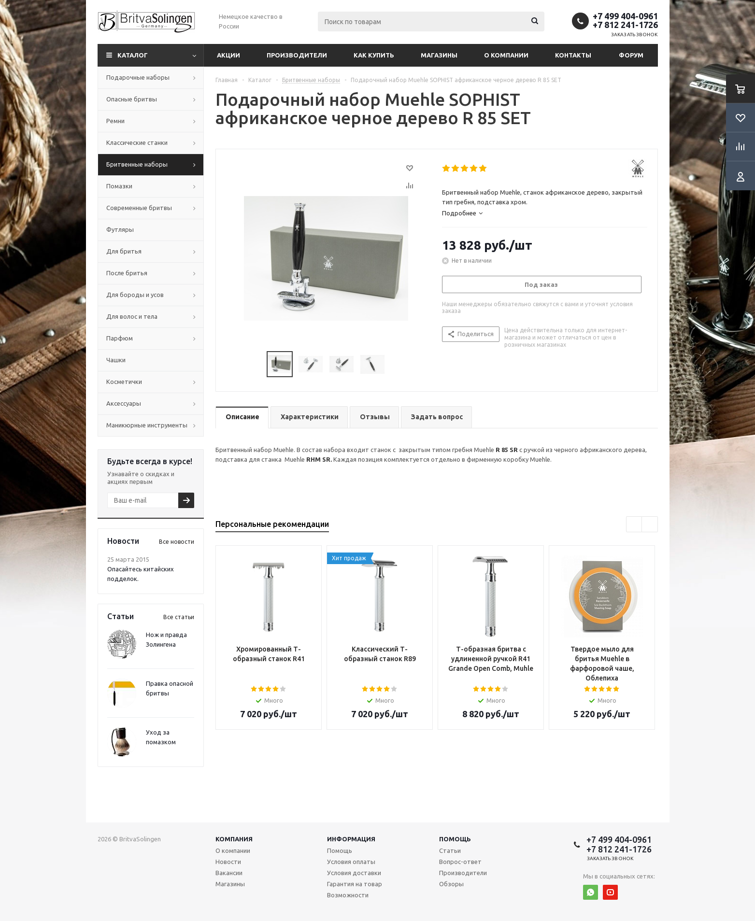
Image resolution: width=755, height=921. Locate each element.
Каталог (132, 55)
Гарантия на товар (354, 883)
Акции (228, 55)
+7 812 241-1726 (625, 24)
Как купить (374, 55)
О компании (506, 55)
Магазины (439, 55)
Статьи (450, 850)
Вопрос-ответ (460, 861)
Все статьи (178, 617)
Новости (228, 861)
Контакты (573, 55)
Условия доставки (354, 872)
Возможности (348, 895)
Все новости (176, 541)
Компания (234, 839)
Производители (297, 55)
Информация (351, 839)
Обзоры (451, 883)
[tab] (544, 213)
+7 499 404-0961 (625, 16)
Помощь (455, 839)
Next (396, 364)
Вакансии (228, 872)
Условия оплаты (351, 861)
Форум (631, 55)
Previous (255, 364)
